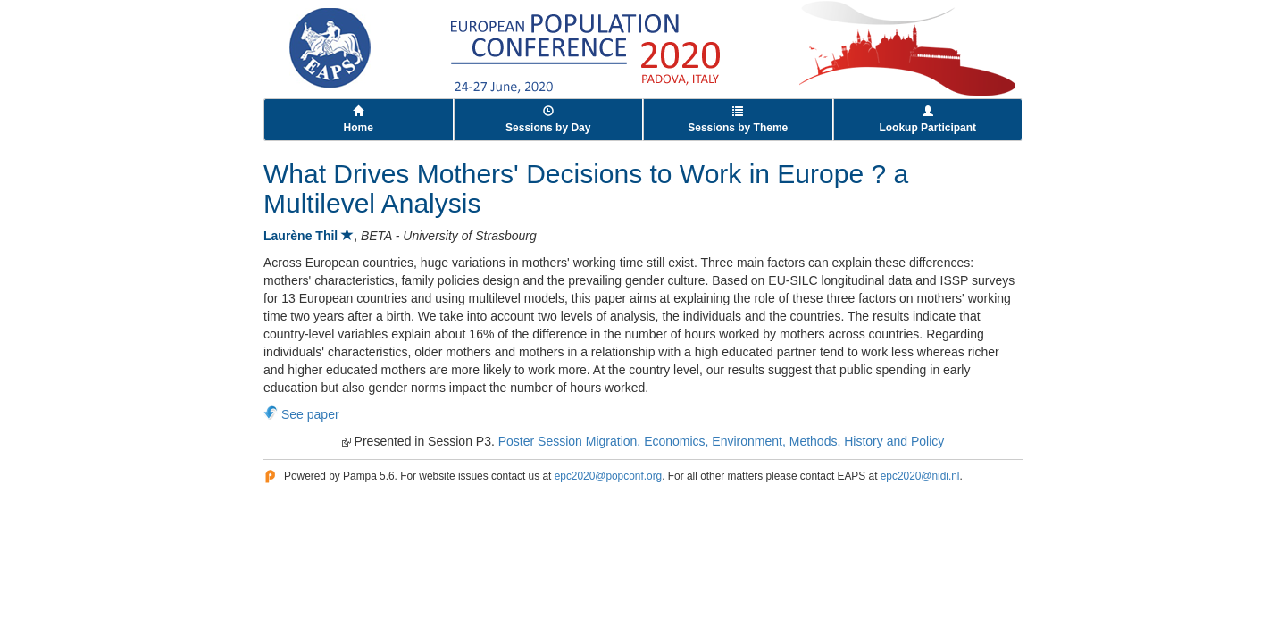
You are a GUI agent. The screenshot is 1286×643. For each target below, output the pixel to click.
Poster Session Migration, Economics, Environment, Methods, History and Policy (721, 441)
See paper (310, 414)
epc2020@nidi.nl (920, 476)
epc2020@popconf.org (609, 476)
